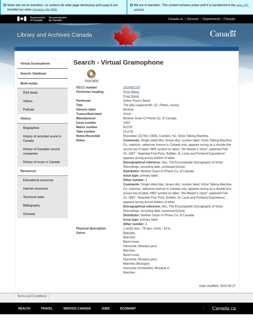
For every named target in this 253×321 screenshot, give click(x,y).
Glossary (29, 213)
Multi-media (29, 83)
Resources (28, 171)
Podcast (28, 109)
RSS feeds (30, 92)
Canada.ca (175, 18)
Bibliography (31, 205)
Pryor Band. (131, 91)
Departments (211, 18)
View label (92, 80)
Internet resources (35, 188)
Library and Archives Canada (54, 34)
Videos (27, 101)
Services (193, 18)
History (26, 118)
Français (229, 18)
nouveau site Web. (45, 9)
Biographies (31, 127)
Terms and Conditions (32, 296)
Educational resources (38, 180)
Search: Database (33, 73)
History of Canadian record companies (41, 151)
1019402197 (131, 87)
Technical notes (33, 197)
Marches (129, 232)
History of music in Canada (41, 162)
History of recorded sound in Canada (42, 138)
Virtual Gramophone (35, 63)
